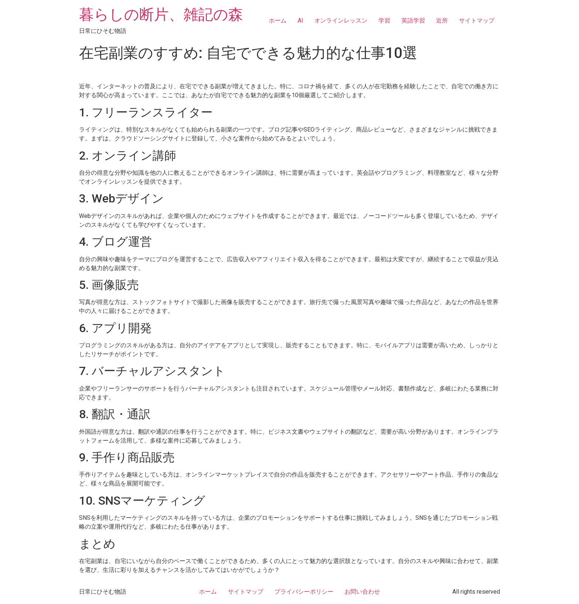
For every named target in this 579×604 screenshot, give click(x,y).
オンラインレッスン (340, 20)
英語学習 (413, 20)
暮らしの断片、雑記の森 (161, 14)
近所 (442, 20)
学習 (384, 20)
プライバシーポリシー (303, 591)
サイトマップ (476, 20)
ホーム (278, 20)
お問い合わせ (362, 591)
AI (300, 20)
